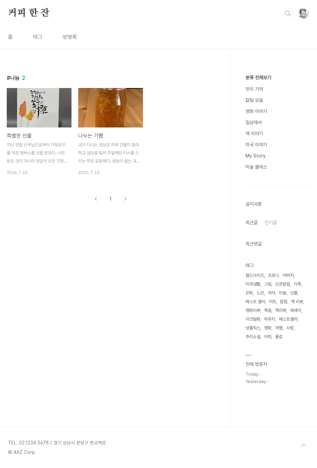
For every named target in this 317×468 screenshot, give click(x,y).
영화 (267, 327)
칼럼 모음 (254, 100)
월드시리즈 (255, 275)
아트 (272, 301)
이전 (96, 199)
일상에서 (254, 122)
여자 (271, 292)
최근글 (252, 222)
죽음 (267, 310)
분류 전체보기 (258, 77)
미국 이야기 (256, 144)
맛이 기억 (254, 89)
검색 (288, 13)
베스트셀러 (288, 319)
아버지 (288, 275)
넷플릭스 (253, 327)
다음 (125, 199)
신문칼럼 (282, 284)
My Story (255, 155)
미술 (282, 292)
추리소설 (253, 336)
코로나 (273, 275)
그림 (267, 284)
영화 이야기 (256, 111)
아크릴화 (253, 319)
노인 (260, 292)
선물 (293, 292)
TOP (303, 445)
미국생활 (253, 284)
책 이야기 (254, 133)
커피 (267, 336)
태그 (37, 37)
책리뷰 (280, 310)
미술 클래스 (256, 167)
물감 (279, 336)
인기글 (271, 222)
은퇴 (249, 292)
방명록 (70, 37)
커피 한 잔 (29, 13)
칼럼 (283, 301)
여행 (279, 327)
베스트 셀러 (255, 301)
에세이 (295, 310)
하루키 (269, 319)
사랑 (290, 327)
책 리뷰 (297, 301)
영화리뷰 (253, 310)
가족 (297, 284)
